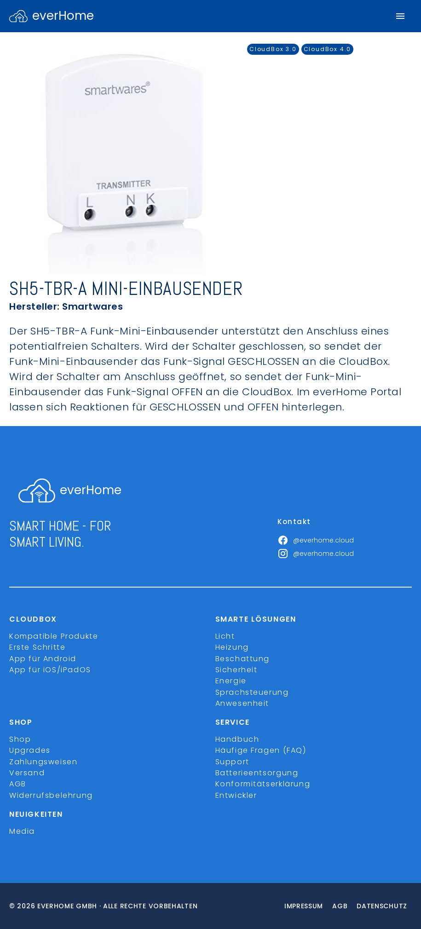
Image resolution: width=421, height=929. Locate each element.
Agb (339, 906)
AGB (17, 784)
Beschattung (242, 658)
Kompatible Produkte (53, 636)
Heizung (232, 647)
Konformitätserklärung (263, 784)
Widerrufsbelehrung (51, 795)
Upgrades (30, 750)
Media (22, 831)
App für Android (42, 658)
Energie (231, 680)
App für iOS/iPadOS (50, 669)
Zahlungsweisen (43, 761)
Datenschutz (382, 906)
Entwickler (236, 795)
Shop (20, 739)
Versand (27, 772)
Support (232, 761)
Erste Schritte (37, 647)
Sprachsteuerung (252, 692)
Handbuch (237, 739)
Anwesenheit (242, 703)
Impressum (303, 906)
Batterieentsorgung (257, 772)
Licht (225, 636)
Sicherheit (236, 669)
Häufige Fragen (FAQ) (260, 750)
